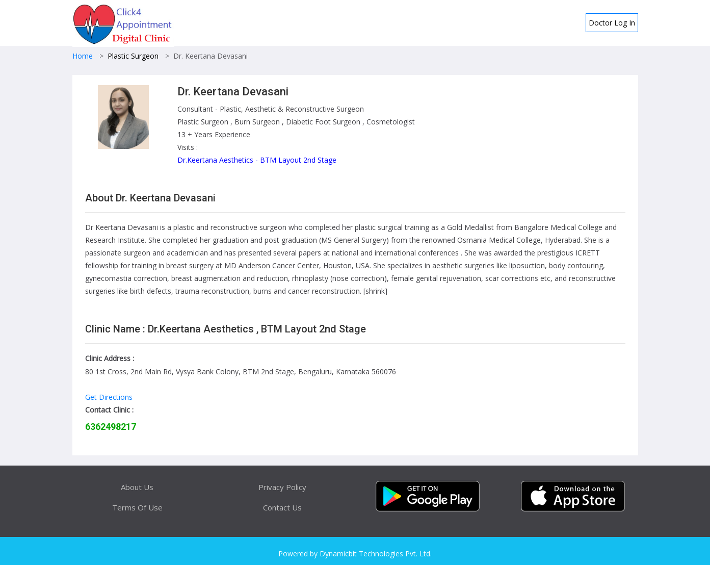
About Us (137, 487)
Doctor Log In (612, 23)
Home (82, 56)
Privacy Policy (282, 487)
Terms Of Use (137, 507)
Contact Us (282, 507)
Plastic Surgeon (133, 56)
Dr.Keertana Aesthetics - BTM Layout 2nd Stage (256, 160)
